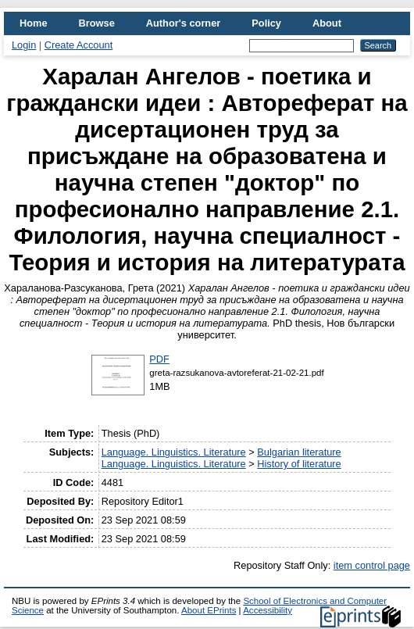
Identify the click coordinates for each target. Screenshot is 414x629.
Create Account (79, 45)
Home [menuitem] (34, 23)
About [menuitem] (326, 23)
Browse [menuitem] (97, 23)
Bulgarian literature (299, 452)
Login (24, 45)
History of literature (299, 464)
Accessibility (267, 610)
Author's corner (183, 23)
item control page (372, 565)
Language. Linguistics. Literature (174, 452)
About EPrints (208, 610)
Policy (266, 23)
